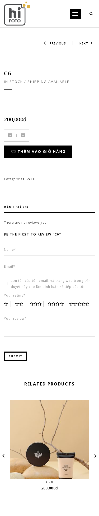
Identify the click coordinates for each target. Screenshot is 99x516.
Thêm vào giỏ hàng (38, 151)
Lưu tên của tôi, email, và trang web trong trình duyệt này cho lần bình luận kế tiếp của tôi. (52, 283)
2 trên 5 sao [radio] (20, 304)
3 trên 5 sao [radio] (37, 304)
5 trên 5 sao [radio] (79, 304)
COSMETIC (29, 179)
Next (86, 43)
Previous (55, 43)
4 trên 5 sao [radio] (56, 304)
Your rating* (15, 295)
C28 (49, 482)
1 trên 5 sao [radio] (7, 304)
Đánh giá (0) (16, 207)
